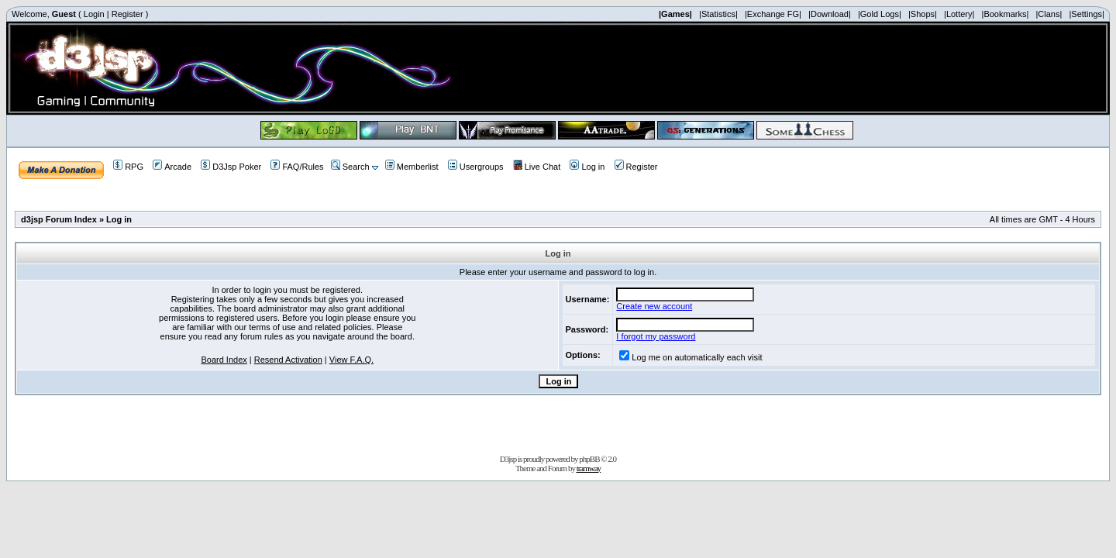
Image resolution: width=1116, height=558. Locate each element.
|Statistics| (718, 14)
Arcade (172, 166)
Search (350, 166)
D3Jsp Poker (231, 166)
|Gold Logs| (879, 14)
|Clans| (1048, 14)
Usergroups (476, 166)
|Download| (829, 14)
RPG (128, 166)
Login (94, 14)
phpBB (589, 458)
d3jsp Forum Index (59, 219)
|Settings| (1086, 14)
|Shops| (922, 14)
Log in (587, 166)
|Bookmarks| (1005, 14)
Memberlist (412, 166)
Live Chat (536, 166)
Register (127, 14)
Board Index (223, 359)
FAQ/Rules (296, 166)
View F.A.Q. (351, 359)
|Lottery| (959, 14)
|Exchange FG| (773, 14)
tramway (589, 468)
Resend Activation (288, 359)
